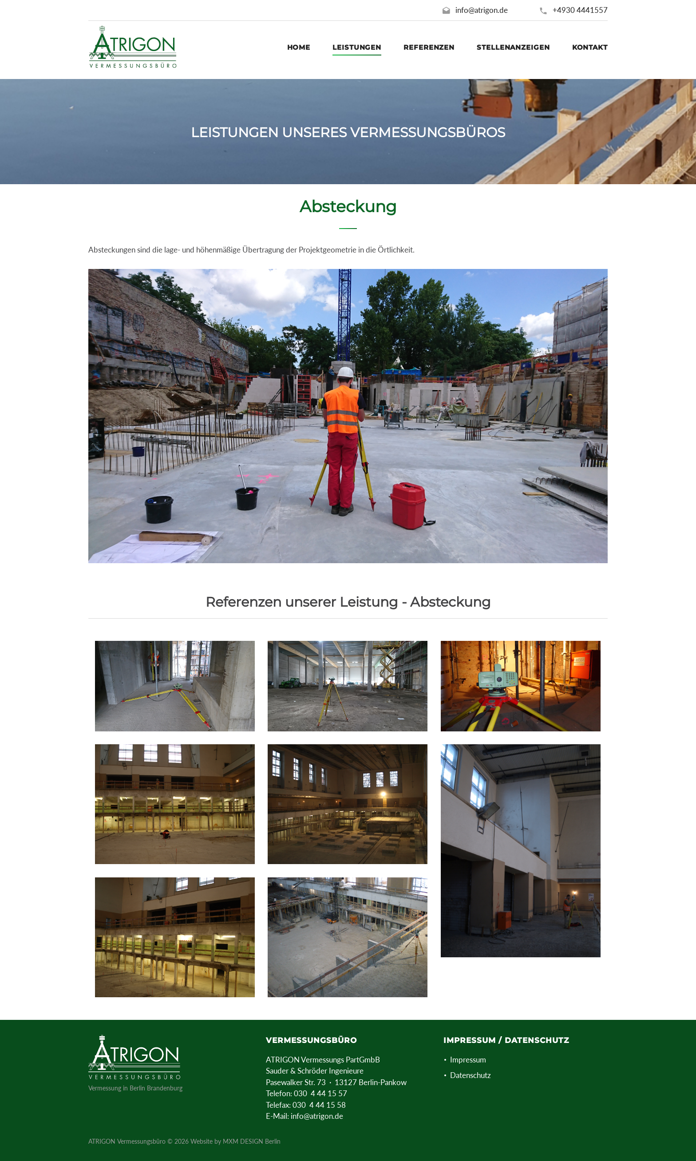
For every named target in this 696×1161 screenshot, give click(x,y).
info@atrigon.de (481, 10)
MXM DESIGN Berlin (252, 1141)
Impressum (468, 1059)
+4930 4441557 (580, 10)
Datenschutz (470, 1075)
